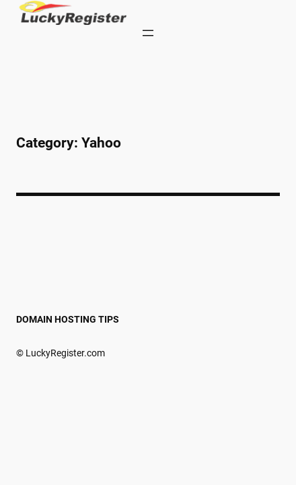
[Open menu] (148, 33)
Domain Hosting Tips (67, 319)
